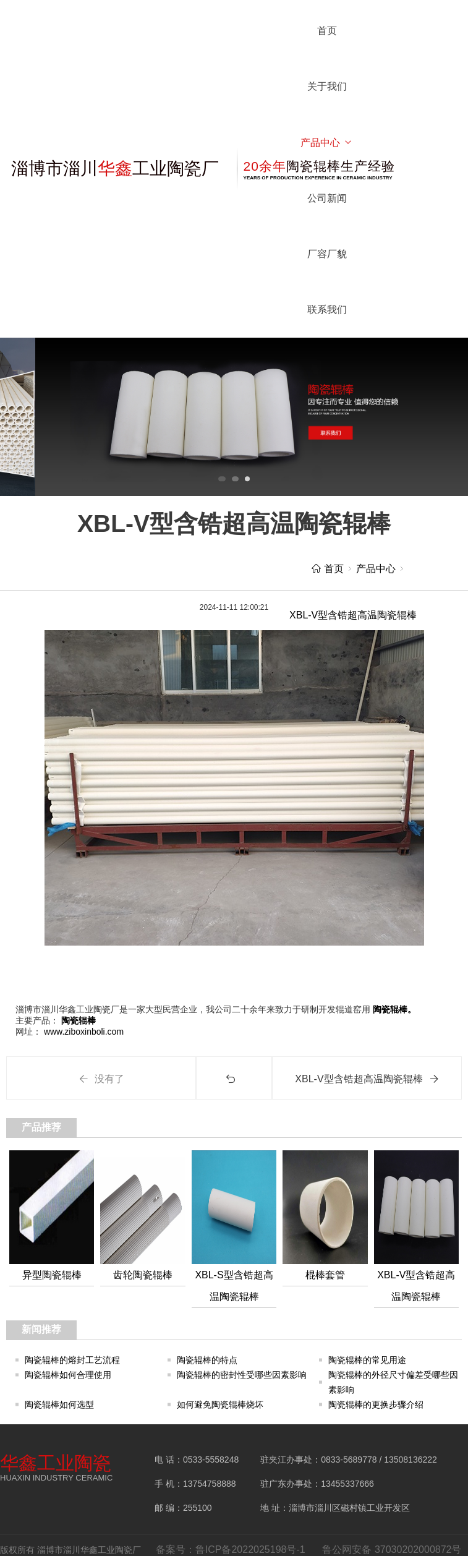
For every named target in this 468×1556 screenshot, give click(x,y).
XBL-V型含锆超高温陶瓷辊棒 (366, 1079)
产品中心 (326, 142)
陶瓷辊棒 (77, 1020)
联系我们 (327, 309)
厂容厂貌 (327, 254)
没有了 (101, 1079)
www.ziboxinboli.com (82, 1032)
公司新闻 (327, 198)
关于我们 (327, 86)
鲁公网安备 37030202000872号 (391, 1549)
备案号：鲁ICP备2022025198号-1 (230, 1549)
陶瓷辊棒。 (393, 1009)
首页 (327, 30)
